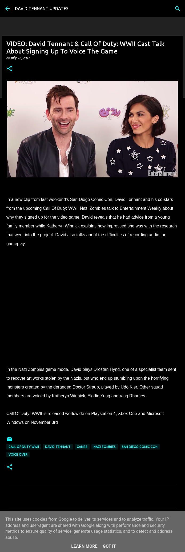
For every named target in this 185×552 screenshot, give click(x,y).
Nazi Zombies (105, 446)
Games (82, 446)
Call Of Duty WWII (24, 446)
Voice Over (18, 454)
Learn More (84, 546)
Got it (109, 546)
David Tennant (58, 446)
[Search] (177, 8)
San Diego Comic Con (140, 446)
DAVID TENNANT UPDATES (42, 8)
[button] (9, 69)
